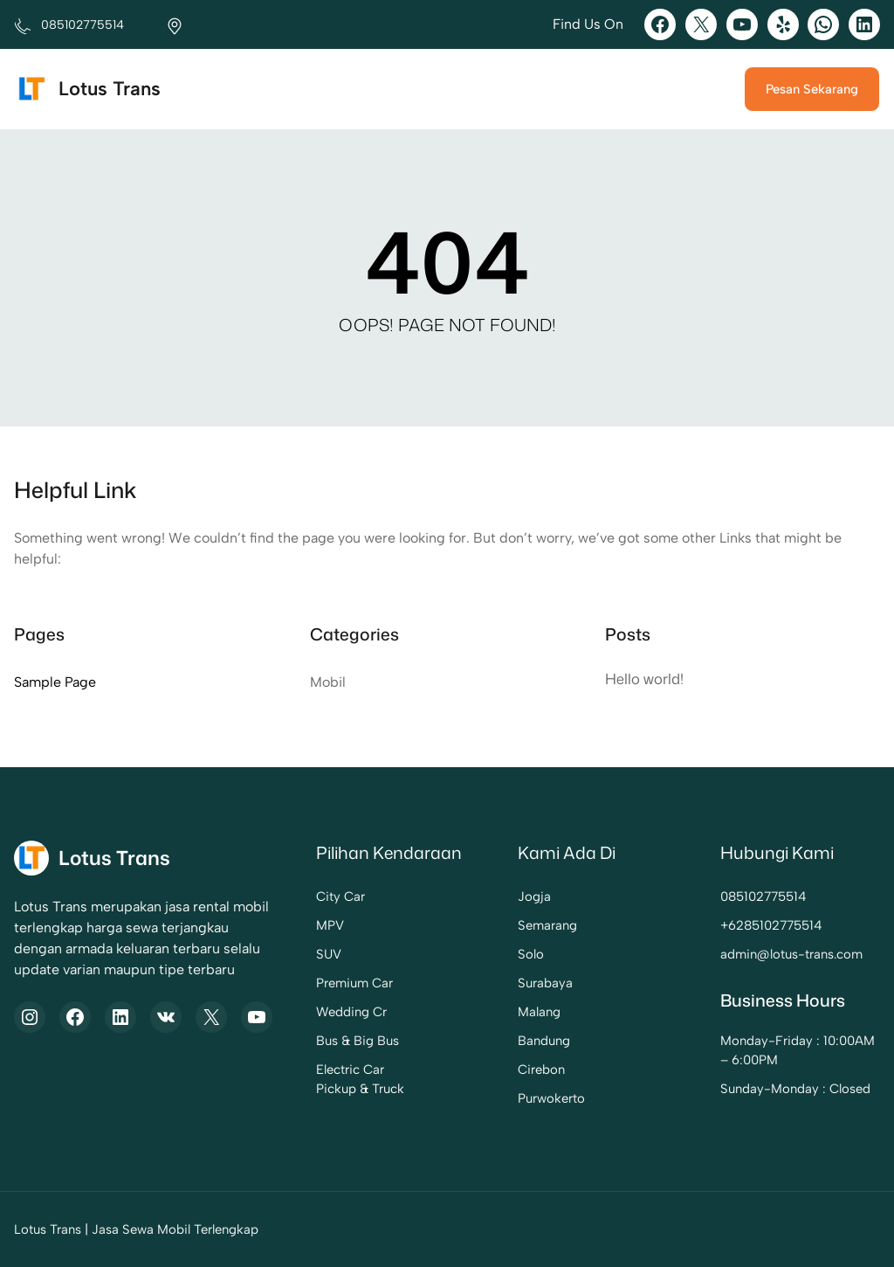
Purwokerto (551, 1098)
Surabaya (545, 983)
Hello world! (644, 678)
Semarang (547, 925)
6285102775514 (775, 925)
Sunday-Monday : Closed (795, 1089)
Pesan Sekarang (812, 89)
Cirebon (541, 1069)
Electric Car (350, 1069)
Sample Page (55, 682)
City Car (340, 896)
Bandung (544, 1041)
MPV (330, 925)
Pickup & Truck (360, 1089)
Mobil (328, 682)
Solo (531, 954)
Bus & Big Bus (357, 1041)
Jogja (534, 896)
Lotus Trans (109, 88)
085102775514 (763, 896)
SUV (328, 954)
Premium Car (354, 983)
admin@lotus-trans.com (791, 954)
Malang (539, 1012)
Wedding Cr (351, 1012)
